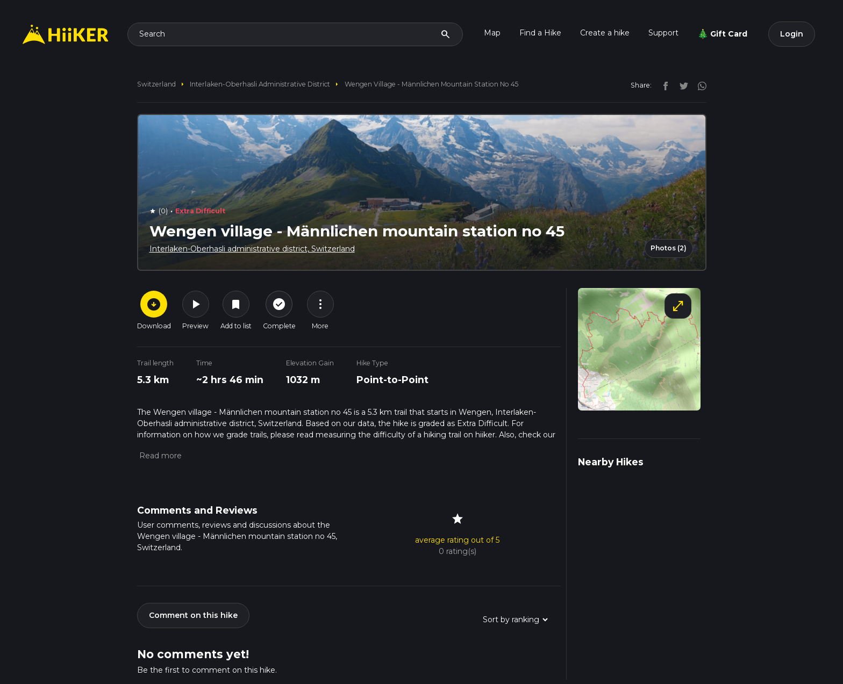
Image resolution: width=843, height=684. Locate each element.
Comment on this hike (193, 615)
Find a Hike (540, 33)
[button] (159, 455)
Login (791, 34)
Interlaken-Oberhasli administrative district (260, 84)
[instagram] (698, 85)
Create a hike (605, 33)
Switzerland (156, 84)
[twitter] (681, 85)
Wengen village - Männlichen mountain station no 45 (431, 84)
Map (492, 33)
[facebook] (663, 85)
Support (663, 33)
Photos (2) (669, 248)
